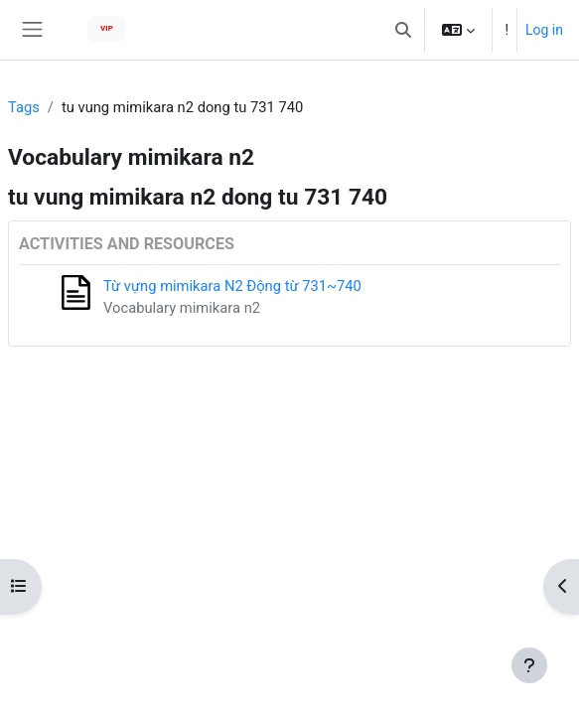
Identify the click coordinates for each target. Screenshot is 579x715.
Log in (544, 30)
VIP (106, 28)
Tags (24, 107)
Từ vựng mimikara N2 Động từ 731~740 (232, 286)
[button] (403, 30)
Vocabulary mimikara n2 (181, 308)
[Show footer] (529, 665)
